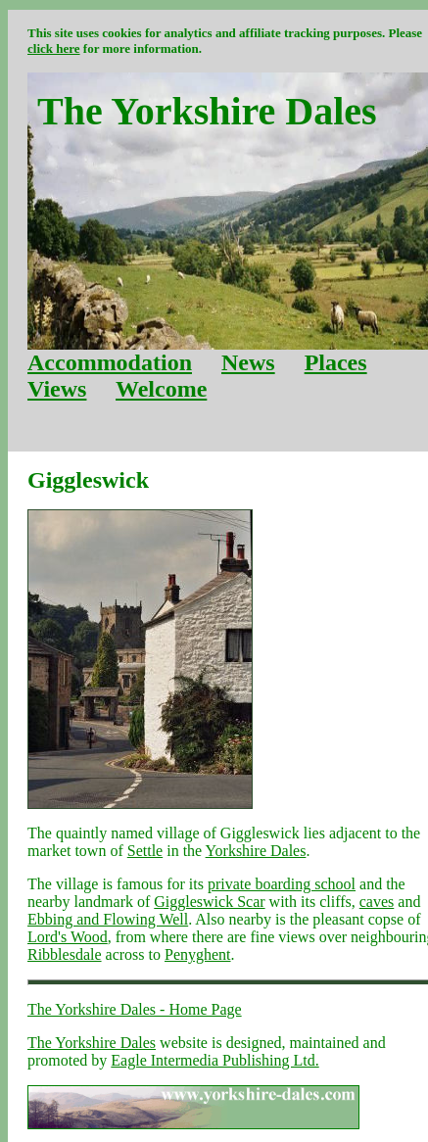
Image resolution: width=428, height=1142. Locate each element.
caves (377, 901)
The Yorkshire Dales (91, 1042)
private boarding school (282, 884)
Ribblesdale (64, 954)
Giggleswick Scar (209, 901)
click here (53, 48)
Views (56, 389)
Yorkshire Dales (256, 850)
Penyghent (198, 954)
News (248, 362)
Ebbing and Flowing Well (107, 919)
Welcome (161, 389)
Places (336, 362)
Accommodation (109, 362)
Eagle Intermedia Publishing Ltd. (214, 1060)
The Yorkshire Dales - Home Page (134, 1009)
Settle (145, 850)
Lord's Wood (67, 936)
